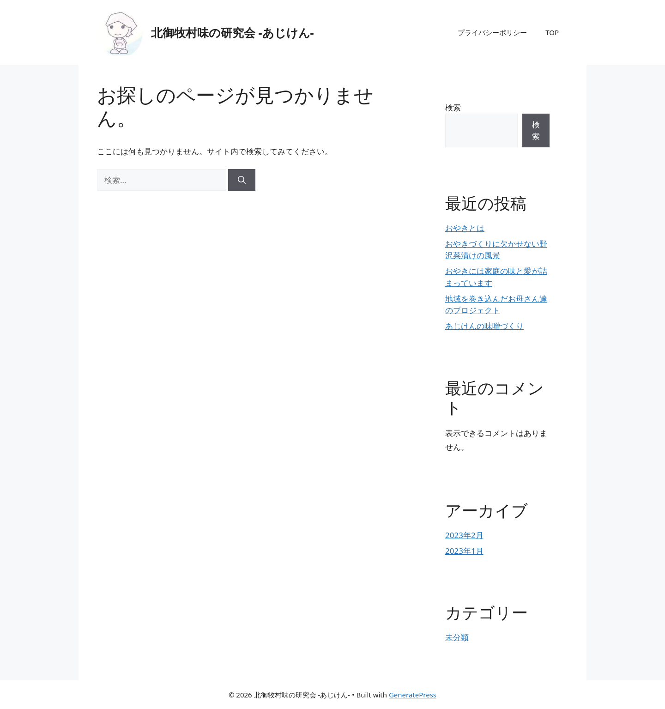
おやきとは (464, 228)
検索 (453, 107)
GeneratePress (412, 694)
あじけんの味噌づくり (484, 326)
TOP (552, 32)
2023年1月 (464, 550)
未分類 (457, 637)
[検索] (241, 180)
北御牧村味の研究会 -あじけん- (232, 32)
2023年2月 (464, 535)
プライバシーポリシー (492, 32)
